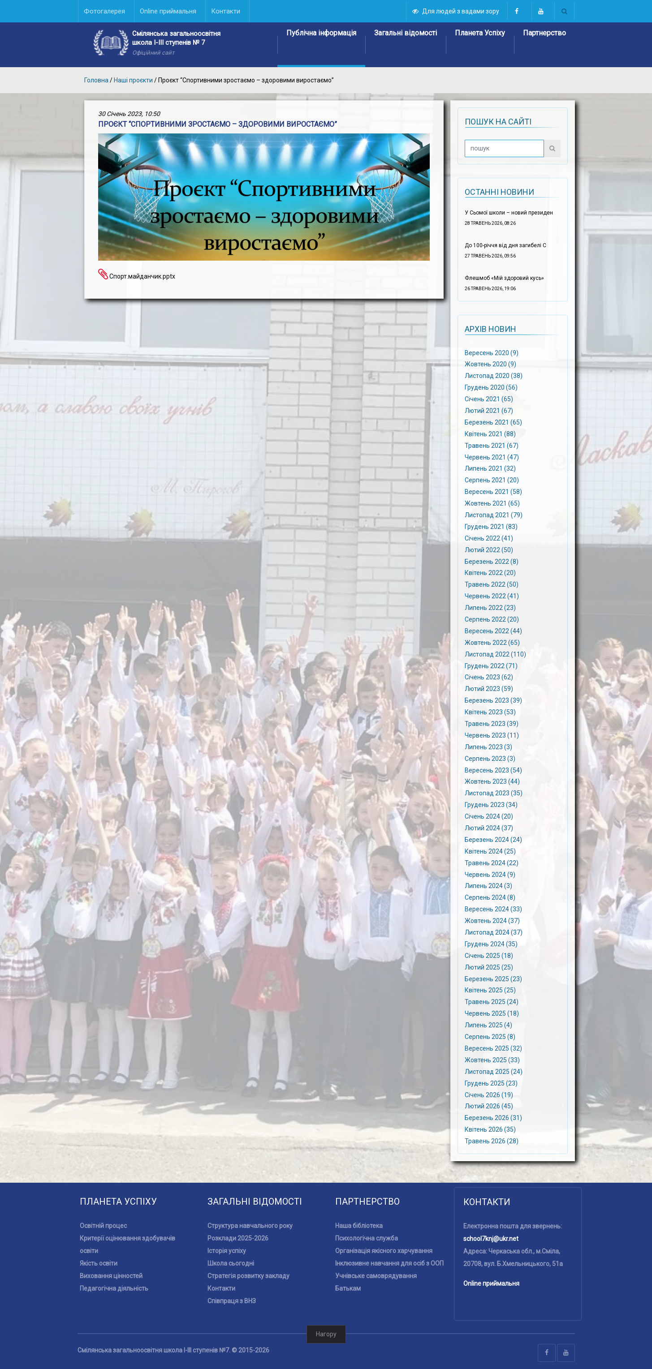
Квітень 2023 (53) (490, 712)
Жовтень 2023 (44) (492, 781)
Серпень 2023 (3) (490, 758)
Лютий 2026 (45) (489, 1106)
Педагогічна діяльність (114, 1288)
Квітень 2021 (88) (490, 433)
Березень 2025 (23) (493, 978)
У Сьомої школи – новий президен (509, 213)
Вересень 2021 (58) (493, 491)
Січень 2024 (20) (489, 816)
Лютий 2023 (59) (489, 688)
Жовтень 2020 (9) (490, 364)
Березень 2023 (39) (493, 700)
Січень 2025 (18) (489, 955)
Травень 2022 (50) (491, 584)
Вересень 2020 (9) (491, 352)
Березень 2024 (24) (493, 839)
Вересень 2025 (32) (493, 1048)
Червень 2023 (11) (492, 735)
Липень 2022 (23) (490, 607)
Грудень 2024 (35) (491, 944)
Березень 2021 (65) (493, 422)
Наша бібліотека (359, 1225)
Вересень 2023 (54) (493, 769)
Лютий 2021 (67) (489, 410)
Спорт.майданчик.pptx (136, 276)
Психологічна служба (366, 1238)
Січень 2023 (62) (489, 677)
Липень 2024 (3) (488, 885)
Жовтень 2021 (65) (492, 503)
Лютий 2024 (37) (489, 828)
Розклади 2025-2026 (237, 1238)
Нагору (326, 1334)
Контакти (221, 1288)
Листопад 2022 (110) (495, 653)
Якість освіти (98, 1263)
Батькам (348, 1288)
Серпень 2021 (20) (492, 480)
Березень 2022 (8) (491, 561)
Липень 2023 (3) (488, 746)
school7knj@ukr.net (490, 1238)
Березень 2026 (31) (493, 1117)
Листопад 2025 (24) (493, 1071)
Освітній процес (103, 1225)
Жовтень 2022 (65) (492, 642)
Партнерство (544, 33)
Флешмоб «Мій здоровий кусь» (504, 278)
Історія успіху (226, 1250)
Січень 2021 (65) (489, 399)
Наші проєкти (133, 80)
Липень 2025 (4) (488, 1025)
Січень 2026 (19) (489, 1094)
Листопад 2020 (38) (493, 375)
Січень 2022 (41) (489, 537)
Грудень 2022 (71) (491, 665)
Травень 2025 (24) (491, 1001)
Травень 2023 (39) (491, 723)
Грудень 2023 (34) (491, 804)
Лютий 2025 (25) (489, 966)
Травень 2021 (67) (491, 445)
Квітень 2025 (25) (490, 990)
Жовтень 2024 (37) (492, 920)
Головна (96, 80)
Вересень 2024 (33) (493, 909)
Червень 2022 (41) (492, 596)
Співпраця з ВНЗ (231, 1301)
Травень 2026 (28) (491, 1141)
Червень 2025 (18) (492, 1013)
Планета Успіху (480, 33)
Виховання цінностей (111, 1275)
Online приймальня (491, 1283)
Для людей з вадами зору (456, 11)
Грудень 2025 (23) (491, 1082)
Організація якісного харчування (383, 1250)
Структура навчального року (250, 1225)
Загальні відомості (405, 33)
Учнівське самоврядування (376, 1275)
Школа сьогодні (230, 1263)
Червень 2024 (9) (490, 874)
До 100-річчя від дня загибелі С (505, 245)
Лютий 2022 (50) (489, 549)
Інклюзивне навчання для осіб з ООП (389, 1263)
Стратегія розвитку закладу (248, 1275)
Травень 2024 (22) (491, 862)
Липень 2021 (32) (490, 468)
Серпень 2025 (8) (490, 1036)
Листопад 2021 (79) (493, 515)
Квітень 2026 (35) (490, 1129)
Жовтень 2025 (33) (492, 1060)
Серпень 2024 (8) (490, 897)
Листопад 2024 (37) (493, 932)
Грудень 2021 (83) (491, 526)
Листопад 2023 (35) (493, 793)
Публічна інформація (321, 33)
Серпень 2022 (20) (492, 619)
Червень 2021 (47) (492, 456)
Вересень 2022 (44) (493, 631)
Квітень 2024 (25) (490, 851)
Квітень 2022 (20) (490, 572)
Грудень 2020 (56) (491, 387)
